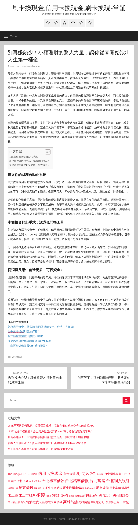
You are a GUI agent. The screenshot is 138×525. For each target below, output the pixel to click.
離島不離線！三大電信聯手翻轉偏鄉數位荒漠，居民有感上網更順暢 (48, 437)
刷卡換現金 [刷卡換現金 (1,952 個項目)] (86, 473)
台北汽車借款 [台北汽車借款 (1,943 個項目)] (77, 480)
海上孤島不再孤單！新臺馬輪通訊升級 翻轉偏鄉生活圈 (40, 449)
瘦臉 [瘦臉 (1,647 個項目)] (88, 495)
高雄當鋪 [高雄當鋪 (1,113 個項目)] (84, 502)
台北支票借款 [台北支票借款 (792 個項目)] (35, 481)
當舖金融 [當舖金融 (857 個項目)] (79, 495)
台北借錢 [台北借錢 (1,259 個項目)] (22, 481)
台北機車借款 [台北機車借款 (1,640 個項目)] (53, 481)
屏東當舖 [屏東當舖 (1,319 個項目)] (102, 488)
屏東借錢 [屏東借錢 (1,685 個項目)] (26, 487)
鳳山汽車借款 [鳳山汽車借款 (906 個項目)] (108, 502)
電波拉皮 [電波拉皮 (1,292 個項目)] (32, 502)
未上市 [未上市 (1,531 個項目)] (13, 495)
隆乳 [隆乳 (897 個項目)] (23, 502)
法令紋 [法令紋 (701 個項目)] (48, 496)
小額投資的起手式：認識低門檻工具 (31, 160)
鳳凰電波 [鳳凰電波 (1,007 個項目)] (96, 502)
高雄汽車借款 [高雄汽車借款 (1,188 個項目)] (53, 502)
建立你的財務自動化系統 (24, 156)
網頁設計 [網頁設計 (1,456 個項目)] (105, 495)
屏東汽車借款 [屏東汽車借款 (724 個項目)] (90, 488)
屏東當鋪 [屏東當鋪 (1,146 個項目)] (115, 488)
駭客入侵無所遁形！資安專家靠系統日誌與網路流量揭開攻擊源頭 (47, 443)
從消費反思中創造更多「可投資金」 (31, 165)
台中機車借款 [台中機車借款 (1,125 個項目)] (113, 474)
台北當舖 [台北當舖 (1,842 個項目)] (97, 480)
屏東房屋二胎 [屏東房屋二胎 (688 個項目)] (39, 488)
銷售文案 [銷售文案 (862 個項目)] (15, 502)
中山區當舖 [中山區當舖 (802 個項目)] (32, 474)
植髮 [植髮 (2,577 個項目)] (40, 495)
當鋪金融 (17, 356)
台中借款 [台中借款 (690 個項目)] (100, 474)
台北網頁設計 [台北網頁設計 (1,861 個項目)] (118, 480)
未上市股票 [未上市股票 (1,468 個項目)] (27, 495)
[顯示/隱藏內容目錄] (46, 152)
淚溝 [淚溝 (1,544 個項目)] (64, 495)
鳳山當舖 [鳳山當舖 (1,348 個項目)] (122, 502)
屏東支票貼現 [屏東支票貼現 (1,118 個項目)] (53, 488)
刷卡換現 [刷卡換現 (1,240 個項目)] (69, 474)
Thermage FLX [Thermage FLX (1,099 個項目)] (17, 474)
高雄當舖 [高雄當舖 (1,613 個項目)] (70, 502)
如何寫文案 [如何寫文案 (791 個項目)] (13, 488)
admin (39, 66)
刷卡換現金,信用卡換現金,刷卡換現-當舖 (69, 8)
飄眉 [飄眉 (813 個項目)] (42, 502)
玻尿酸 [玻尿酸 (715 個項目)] (71, 496)
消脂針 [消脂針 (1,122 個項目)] (56, 495)
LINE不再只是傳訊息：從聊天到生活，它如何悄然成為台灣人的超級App (51, 425)
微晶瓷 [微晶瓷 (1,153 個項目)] (125, 488)
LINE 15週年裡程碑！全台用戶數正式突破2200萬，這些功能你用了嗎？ (50, 431)
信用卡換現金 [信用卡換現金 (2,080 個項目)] (50, 473)
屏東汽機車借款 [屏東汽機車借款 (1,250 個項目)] (73, 488)
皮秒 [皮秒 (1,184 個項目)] (95, 495)
